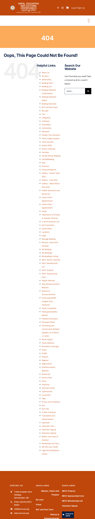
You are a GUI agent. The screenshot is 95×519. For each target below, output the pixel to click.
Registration (47, 364)
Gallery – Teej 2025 (49, 180)
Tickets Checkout (49, 412)
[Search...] (75, 91)
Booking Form (47, 83)
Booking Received (49, 104)
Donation (45, 131)
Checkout (45, 121)
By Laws (45, 111)
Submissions (47, 391)
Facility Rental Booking (51, 156)
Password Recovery (50, 318)
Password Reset (48, 322)
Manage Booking (49, 239)
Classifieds (46, 124)
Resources (46, 374)
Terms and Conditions (51, 402)
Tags (44, 398)
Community (46, 128)
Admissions (46, 79)
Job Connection (48, 225)
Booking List (47, 86)
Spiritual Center (48, 388)
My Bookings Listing (50, 256)
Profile (44, 353)
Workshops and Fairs (50, 443)
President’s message (50, 346)
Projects (45, 357)
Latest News (47, 228)
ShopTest (45, 384)
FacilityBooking (48, 159)
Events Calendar (48, 149)
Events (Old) (47, 145)
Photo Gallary (47, 339)
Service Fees (47, 377)
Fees (44, 163)
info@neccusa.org (21, 509)
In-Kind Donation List (50, 221)
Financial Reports (49, 169)
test (43, 405)
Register (45, 360)
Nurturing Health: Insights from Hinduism (49, 301)
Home (44, 211)
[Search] (88, 91)
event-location (48, 142)
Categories (46, 117)
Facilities (45, 152)
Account (45, 76)
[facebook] (58, 8)
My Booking (46, 249)
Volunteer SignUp (49, 433)
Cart (43, 114)
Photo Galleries (48, 343)
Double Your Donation (51, 135)
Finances (45, 166)
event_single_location (50, 138)
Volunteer (46, 422)
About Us (45, 72)
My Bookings (47, 253)
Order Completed (49, 308)
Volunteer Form (48, 426)
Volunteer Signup (49, 429)
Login (44, 235)
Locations (46, 232)
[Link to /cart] (67, 8)
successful (46, 395)
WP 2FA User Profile (50, 447)
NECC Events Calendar (51, 260)
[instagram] (62, 8)
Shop (44, 381)
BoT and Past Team (50, 107)
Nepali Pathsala (48, 280)
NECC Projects (47, 270)
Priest (44, 350)
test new (45, 409)
